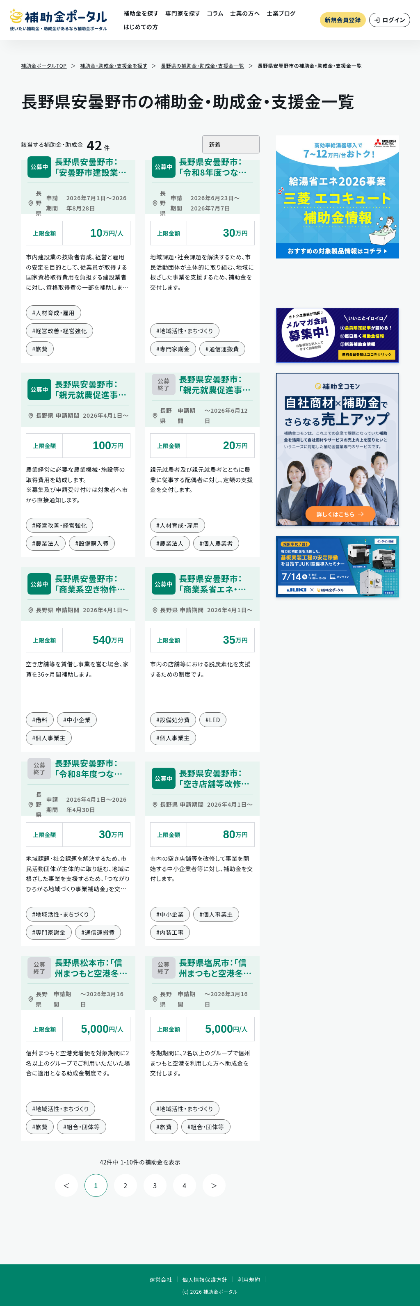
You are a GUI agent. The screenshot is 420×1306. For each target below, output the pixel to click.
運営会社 (161, 1279)
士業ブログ (281, 13)
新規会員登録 (343, 20)
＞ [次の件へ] (214, 1185)
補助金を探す (141, 13)
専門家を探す (183, 13)
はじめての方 (140, 27)
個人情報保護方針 (205, 1279)
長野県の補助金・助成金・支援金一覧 (202, 65)
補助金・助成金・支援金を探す (113, 65)
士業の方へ (245, 13)
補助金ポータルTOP (43, 65)
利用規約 (248, 1279)
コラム (215, 13)
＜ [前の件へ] (66, 1185)
